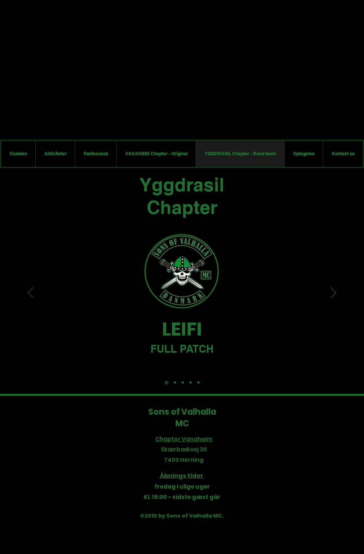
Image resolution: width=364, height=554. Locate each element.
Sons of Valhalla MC (182, 417)
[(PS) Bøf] (198, 383)
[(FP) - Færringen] (190, 383)
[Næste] (333, 293)
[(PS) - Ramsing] (183, 383)
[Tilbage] (30, 293)
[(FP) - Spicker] (175, 383)
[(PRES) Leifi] (166, 382)
